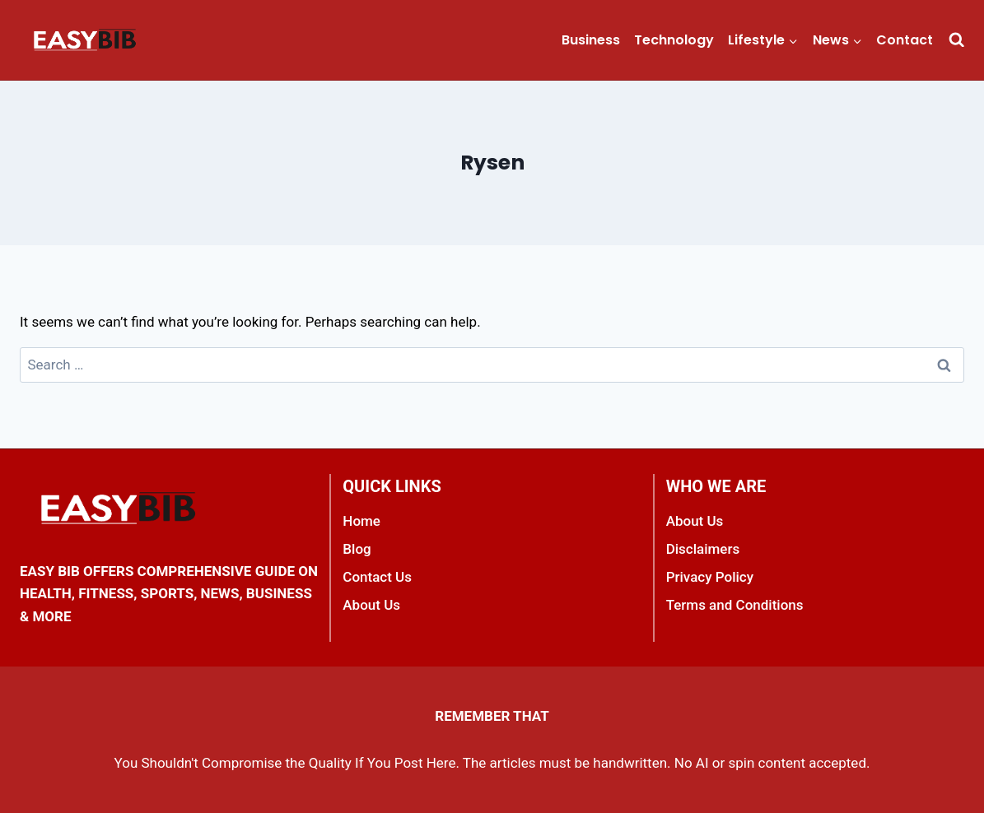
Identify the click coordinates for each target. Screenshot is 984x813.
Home (361, 521)
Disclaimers (703, 549)
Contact (904, 39)
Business (591, 39)
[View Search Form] (956, 40)
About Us (371, 605)
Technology (674, 39)
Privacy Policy (709, 577)
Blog (357, 549)
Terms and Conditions (735, 605)
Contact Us (377, 577)
